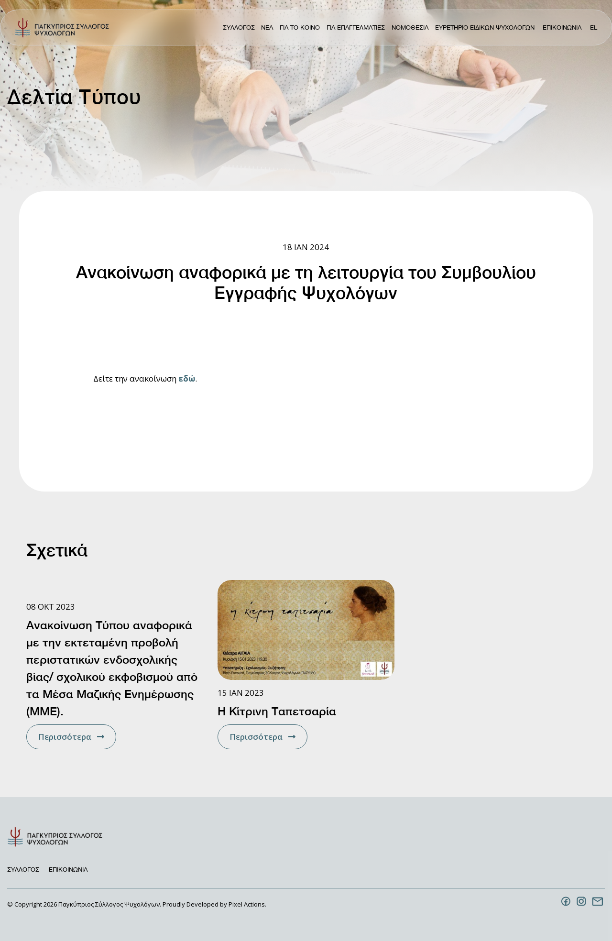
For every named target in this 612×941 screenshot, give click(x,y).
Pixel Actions (247, 904)
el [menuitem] (593, 27)
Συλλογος (23, 869)
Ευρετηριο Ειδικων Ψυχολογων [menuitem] (485, 27)
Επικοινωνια (68, 869)
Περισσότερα (64, 736)
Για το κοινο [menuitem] (300, 27)
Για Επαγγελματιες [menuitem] (356, 27)
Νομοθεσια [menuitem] (410, 27)
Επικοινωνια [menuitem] (562, 27)
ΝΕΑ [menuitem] (267, 27)
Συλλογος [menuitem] (239, 27)
